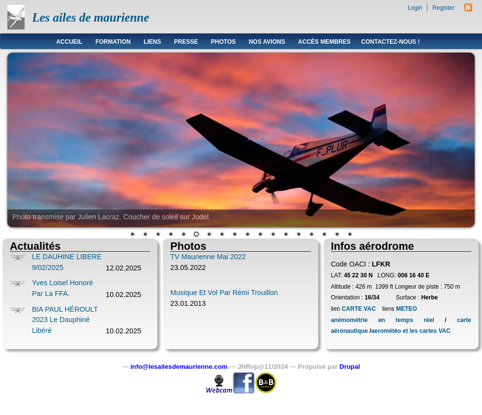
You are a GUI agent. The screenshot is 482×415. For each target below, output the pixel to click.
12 (273, 235)
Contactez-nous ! (390, 41)
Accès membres (324, 41)
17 (336, 235)
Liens (152, 41)
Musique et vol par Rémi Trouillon (223, 292)
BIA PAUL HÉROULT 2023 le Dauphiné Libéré (65, 319)
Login (415, 7)
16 (324, 235)
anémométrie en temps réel (382, 320)
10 (247, 235)
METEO (405, 308)
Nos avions (267, 41)
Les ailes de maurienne (90, 17)
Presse (186, 41)
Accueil (69, 41)
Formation (113, 41)
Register (443, 7)
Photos (223, 41)
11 (260, 235)
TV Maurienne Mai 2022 (208, 257)
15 (311, 235)
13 (285, 235)
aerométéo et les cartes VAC (411, 330)
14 (298, 235)
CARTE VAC (359, 308)
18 (349, 235)
